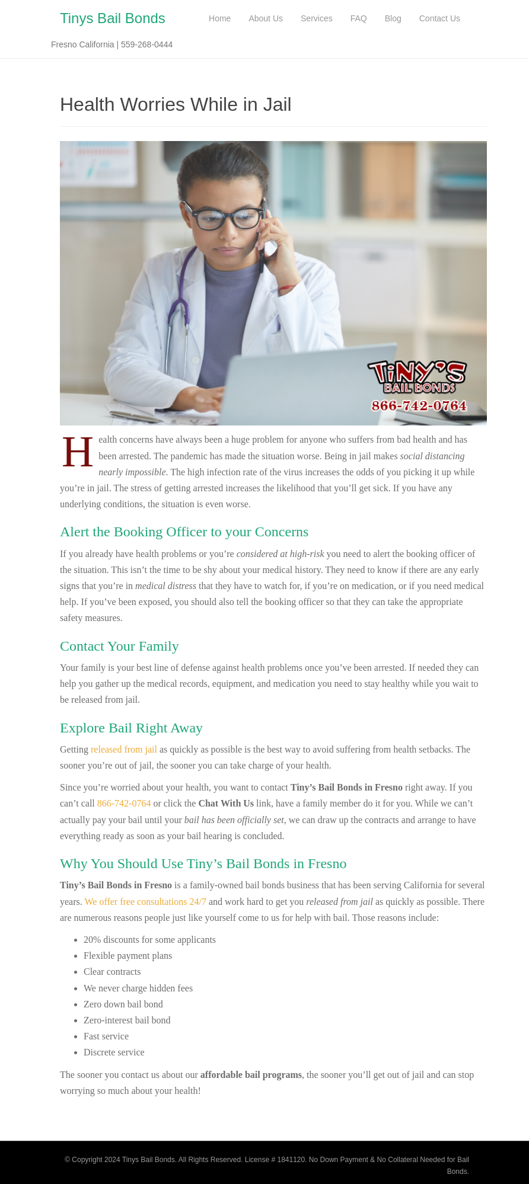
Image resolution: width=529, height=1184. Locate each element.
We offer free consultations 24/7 (145, 902)
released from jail (124, 749)
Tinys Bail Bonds (112, 18)
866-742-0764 (124, 803)
